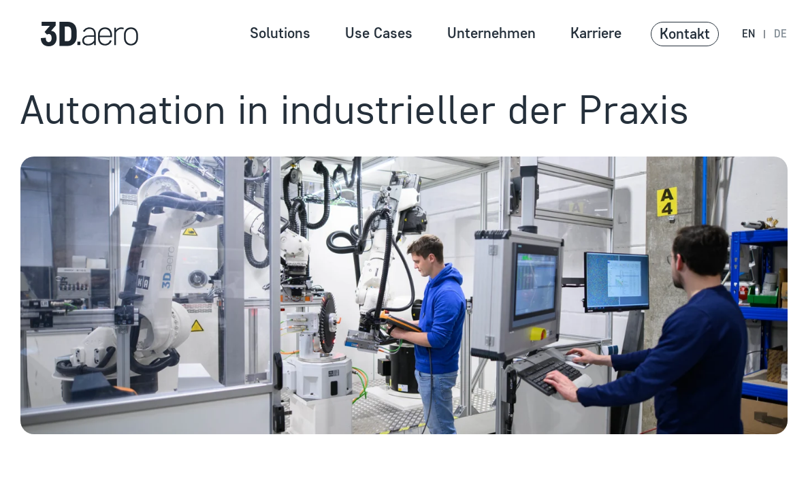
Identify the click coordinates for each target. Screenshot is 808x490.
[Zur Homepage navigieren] (73, 34)
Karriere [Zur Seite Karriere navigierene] (595, 33)
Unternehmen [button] (491, 33)
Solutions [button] (280, 33)
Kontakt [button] (685, 33)
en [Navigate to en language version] (748, 33)
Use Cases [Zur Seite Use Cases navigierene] (379, 33)
